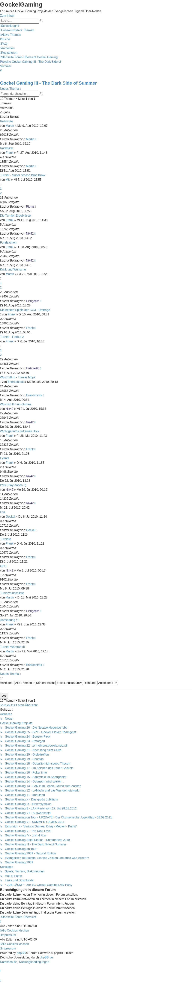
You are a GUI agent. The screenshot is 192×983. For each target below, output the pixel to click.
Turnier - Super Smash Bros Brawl (23, 175)
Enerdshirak (16, 381)
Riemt (30, 206)
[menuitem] (17, 30)
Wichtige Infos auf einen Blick (19, 431)
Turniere (5, 539)
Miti (8, 179)
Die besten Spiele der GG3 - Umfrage (25, 310)
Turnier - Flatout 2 (12, 336)
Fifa (2, 512)
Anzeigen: (17, 682)
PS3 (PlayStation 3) (13, 485)
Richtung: (100, 682)
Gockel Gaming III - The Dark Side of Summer (48, 83)
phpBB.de (46, 957)
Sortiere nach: (59, 682)
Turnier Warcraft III (12, 646)
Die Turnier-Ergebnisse (15, 215)
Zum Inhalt (7, 15)
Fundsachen (8, 242)
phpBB (21, 953)
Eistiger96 (32, 301)
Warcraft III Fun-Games (15, 404)
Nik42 (30, 233)
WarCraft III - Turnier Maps (17, 377)
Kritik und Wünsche (13, 269)
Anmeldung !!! (9, 620)
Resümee (6, 121)
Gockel (10, 516)
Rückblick (6, 148)
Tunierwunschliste (12, 593)
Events (4, 458)
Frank (9, 152)
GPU (3, 566)
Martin (10, 125)
